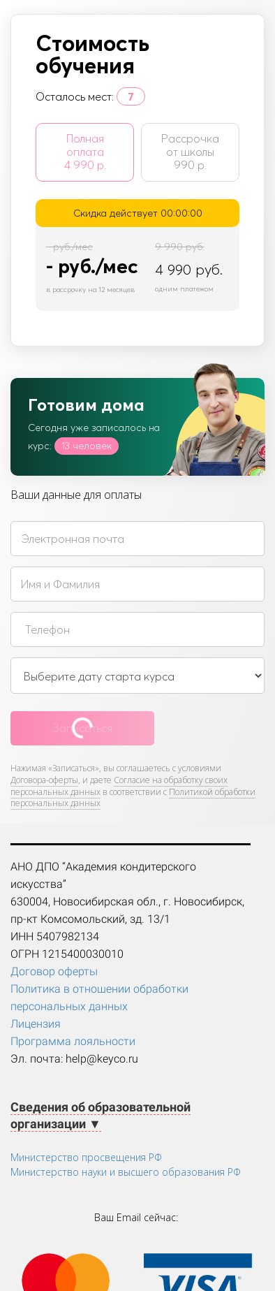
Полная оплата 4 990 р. (85, 151)
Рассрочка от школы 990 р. (190, 151)
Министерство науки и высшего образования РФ (125, 1172)
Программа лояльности (72, 1041)
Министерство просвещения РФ (86, 1157)
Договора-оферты (44, 780)
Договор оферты (54, 971)
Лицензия (35, 1023)
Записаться (82, 728)
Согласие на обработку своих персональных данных (119, 786)
